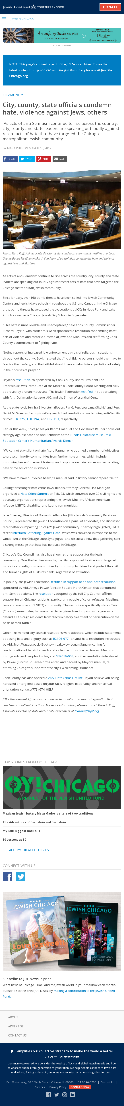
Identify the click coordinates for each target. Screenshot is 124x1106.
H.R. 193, (53, 419)
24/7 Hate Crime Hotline (65, 678)
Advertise (16, 1026)
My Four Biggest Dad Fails (21, 831)
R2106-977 (61, 638)
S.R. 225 (19, 419)
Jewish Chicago (22, 19)
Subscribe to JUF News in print (27, 979)
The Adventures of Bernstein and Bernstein (34, 822)
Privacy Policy (57, 1087)
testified (87, 391)
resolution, (23, 380)
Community (13, 95)
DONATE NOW (80, 1087)
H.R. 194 (33, 419)
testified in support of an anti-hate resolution (83, 582)
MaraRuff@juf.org (87, 711)
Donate (110, 7)
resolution (46, 593)
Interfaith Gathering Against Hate (36, 533)
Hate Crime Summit (34, 493)
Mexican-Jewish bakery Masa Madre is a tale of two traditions (48, 813)
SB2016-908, (65, 656)
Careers (40, 1087)
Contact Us (17, 1035)
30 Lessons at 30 (14, 840)
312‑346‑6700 (87, 1082)
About (13, 1017)
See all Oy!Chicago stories (26, 850)
